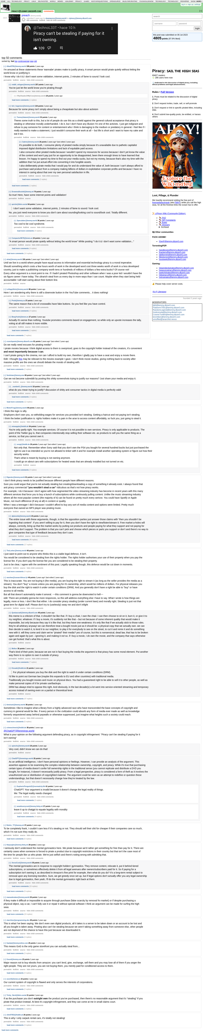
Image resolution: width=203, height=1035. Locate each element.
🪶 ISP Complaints (167, 220)
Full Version (167, 92)
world (53, 1)
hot (12, 61)
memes (60, 1)
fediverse (184, 1)
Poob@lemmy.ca (18, 301)
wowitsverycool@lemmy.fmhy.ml (30, 806)
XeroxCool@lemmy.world (22, 863)
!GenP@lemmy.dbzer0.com (171, 241)
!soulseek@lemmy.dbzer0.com (172, 259)
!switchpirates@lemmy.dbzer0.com (174, 272)
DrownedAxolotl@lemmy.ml (23, 192)
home (3, 1)
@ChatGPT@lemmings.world (19, 731)
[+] (15, 96)
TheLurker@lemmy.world (16, 551)
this (20, 359)
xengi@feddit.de (23, 444)
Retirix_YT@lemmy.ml (15, 825)
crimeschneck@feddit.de (16, 728)
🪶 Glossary (164, 225)
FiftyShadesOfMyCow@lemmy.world (31, 96)
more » (199, 1)
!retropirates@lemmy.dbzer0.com (173, 277)
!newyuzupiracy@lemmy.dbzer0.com (175, 270)
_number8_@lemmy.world (22, 387)
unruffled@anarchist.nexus (165, 319)
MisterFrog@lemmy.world (16, 408)
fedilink (42, 20)
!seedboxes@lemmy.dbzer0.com (173, 250)
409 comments (32, 20)
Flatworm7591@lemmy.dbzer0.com (168, 307)
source (22, 80)
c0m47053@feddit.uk (14, 1015)
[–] (5, 66)
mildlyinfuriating (129, 1)
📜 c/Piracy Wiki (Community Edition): (169, 213)
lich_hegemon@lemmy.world (23, 106)
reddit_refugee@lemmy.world (23, 85)
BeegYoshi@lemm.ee (20, 317)
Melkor (14, 648)
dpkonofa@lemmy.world (21, 516)
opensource (115, 1)
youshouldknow (146, 1)
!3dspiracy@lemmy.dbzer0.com (173, 275)
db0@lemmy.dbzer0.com (164, 305)
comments (49, 11)
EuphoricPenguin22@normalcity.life (31, 786)
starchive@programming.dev (17, 920)
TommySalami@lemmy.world (28, 117)
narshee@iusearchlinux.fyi (17, 577)
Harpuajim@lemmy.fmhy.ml (17, 845)
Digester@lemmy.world (15, 477)
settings (197, 4)
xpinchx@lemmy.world (21, 746)
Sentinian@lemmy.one (15, 375)
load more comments (20, 100)
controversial (23, 61)
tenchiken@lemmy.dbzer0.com (166, 317)
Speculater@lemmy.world (27, 220)
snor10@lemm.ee (13, 979)
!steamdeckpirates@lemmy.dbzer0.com (176, 268)
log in (184, 4)
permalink (7, 80)
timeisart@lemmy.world (15, 705)
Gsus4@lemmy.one (14, 959)
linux (33, 1)
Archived (165, 227)
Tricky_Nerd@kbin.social (16, 995)
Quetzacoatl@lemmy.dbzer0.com (25, 613)
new (31, 61)
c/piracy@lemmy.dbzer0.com (80, 18)
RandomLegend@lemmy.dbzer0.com (169, 310)
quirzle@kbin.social (19, 204)
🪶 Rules (163, 222)
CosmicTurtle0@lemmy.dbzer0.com (169, 314)
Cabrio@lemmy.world (30, 142)
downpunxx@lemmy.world (56, 18)
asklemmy (69, 1)
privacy (78, 1)
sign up (190, 4)
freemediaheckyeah (161, 202)
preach (26, 15)
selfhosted (43, 1)
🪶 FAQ (162, 218)
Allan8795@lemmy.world (16, 66)
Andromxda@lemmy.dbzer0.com (167, 312)
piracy (27, 1)
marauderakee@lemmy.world (17, 897)
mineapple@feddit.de (20, 426)
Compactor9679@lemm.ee (22, 238)
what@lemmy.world (14, 259)
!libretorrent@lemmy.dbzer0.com (173, 257)
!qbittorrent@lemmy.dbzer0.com (173, 255)
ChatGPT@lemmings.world (22, 758)
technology (16, 1)
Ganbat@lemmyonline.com (17, 943)
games (86, 1)
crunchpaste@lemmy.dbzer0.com (19, 341)
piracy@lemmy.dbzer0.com (26, 11)
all (8, 1)
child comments (35, 80)
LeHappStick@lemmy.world (17, 289)
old (35, 61)
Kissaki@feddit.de (19, 668)
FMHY (177, 202)
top (16, 61)
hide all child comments (55, 20)
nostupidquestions (99, 1)
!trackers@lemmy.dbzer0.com (172, 252)
